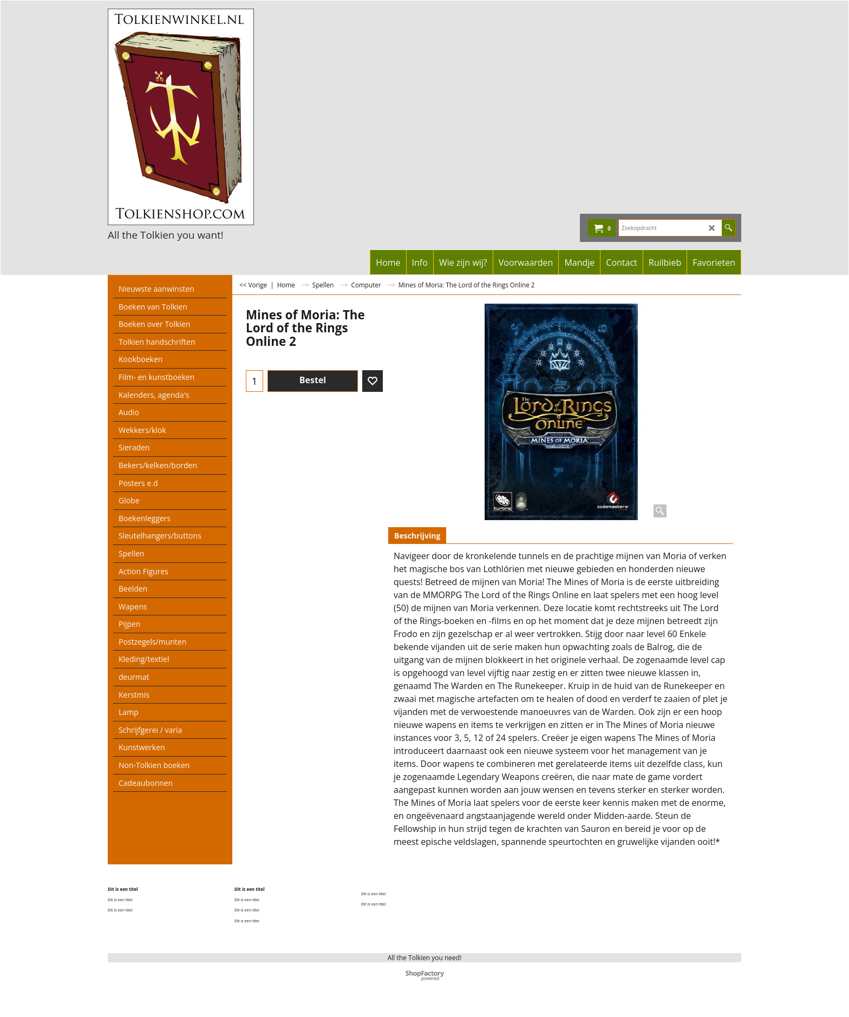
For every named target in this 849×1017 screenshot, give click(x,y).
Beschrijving (417, 535)
